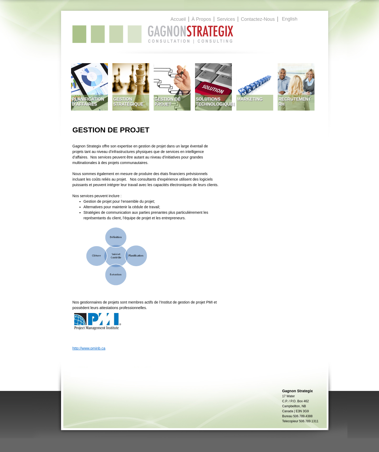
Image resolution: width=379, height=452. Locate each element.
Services (226, 19)
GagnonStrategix (153, 34)
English (289, 19)
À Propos (201, 19)
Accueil (178, 19)
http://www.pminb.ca (88, 348)
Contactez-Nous (258, 19)
